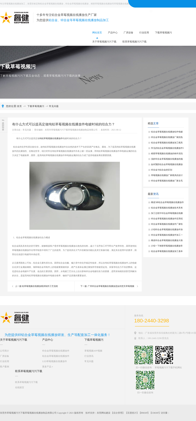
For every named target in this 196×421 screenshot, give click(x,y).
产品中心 (113, 32)
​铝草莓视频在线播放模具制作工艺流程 (40, 286)
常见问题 (54, 106)
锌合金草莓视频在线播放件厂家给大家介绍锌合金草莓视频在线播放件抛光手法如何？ (167, 225)
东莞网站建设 (103, 413)
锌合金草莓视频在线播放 (77, 4)
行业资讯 (88, 356)
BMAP (144, 413)
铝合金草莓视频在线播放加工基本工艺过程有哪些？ (167, 252)
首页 (19, 106)
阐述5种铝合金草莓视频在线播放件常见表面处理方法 (167, 203)
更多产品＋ (48, 366)
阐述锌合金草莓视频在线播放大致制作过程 (167, 241)
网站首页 (97, 32)
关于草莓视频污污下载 (104, 41)
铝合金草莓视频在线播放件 (55, 356)
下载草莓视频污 (163, 32)
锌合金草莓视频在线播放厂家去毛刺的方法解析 (167, 182)
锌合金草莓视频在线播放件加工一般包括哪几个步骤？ (167, 236)
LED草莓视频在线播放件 (54, 361)
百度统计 (131, 413)
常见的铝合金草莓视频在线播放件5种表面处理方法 (167, 149)
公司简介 (4, 351)
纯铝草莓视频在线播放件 (51, 138)
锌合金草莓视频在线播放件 (55, 351)
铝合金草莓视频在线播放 (51, 4)
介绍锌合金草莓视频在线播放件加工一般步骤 (167, 230)
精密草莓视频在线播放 (101, 4)
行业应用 (144, 32)
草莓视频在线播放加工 (14, 4)
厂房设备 (128, 32)
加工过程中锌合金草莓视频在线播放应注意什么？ (167, 214)
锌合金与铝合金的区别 (161, 170)
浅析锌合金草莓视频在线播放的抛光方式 (167, 160)
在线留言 (19, 387)
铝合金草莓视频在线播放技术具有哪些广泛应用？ (167, 209)
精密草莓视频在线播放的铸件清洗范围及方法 (167, 154)
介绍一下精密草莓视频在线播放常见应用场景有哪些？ (167, 247)
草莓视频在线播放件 (123, 4)
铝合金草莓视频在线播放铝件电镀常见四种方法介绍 (167, 133)
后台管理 (117, 413)
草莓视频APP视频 (93, 351)
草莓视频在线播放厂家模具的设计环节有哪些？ (167, 176)
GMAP (155, 413)
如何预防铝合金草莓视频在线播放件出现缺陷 (167, 165)
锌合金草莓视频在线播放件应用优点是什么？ (167, 219)
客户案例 (4, 366)
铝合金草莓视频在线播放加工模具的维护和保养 (167, 143)
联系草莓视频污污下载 (134, 41)
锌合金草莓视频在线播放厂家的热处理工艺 (167, 138)
